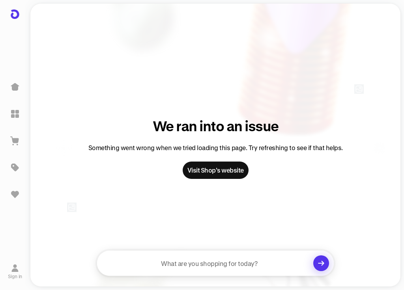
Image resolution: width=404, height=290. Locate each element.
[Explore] (15, 113)
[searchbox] (215, 263)
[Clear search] (321, 263)
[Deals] (15, 167)
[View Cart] (15, 140)
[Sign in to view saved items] (15, 194)
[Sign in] (15, 271)
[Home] (15, 87)
